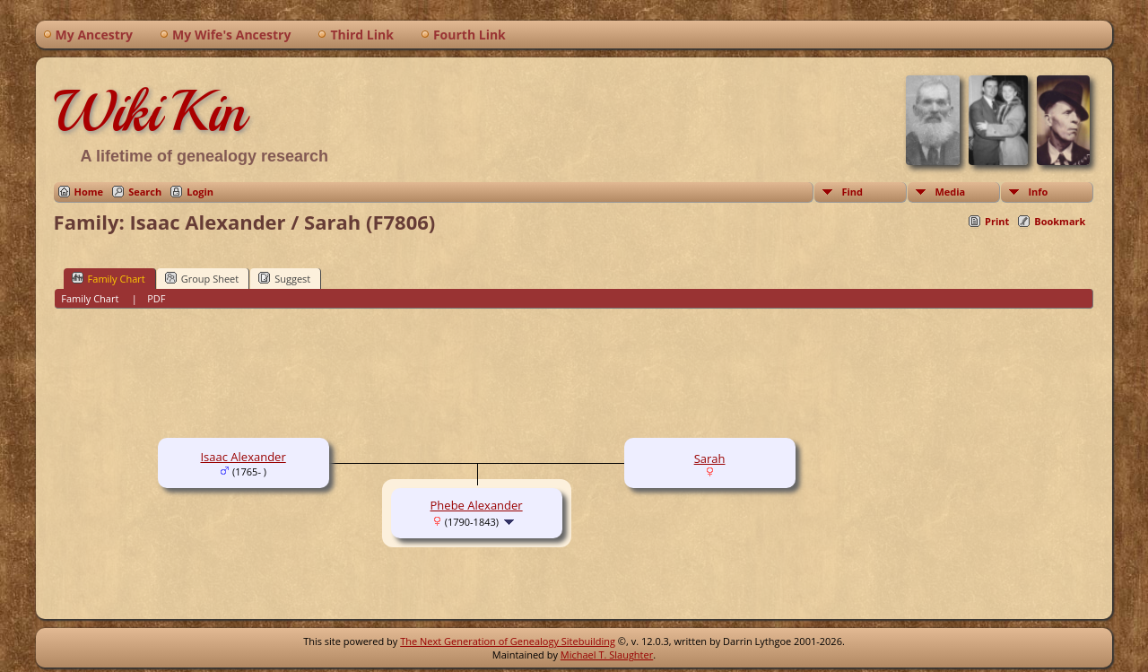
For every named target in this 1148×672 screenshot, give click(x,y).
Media (950, 191)
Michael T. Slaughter (607, 654)
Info (1038, 191)
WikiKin (150, 111)
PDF (156, 298)
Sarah (710, 458)
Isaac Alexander (242, 457)
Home (89, 191)
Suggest (284, 278)
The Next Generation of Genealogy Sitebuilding (507, 641)
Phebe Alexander (476, 505)
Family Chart (108, 278)
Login (200, 191)
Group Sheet (202, 278)
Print (997, 221)
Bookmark (1059, 221)
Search (144, 191)
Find (852, 191)
